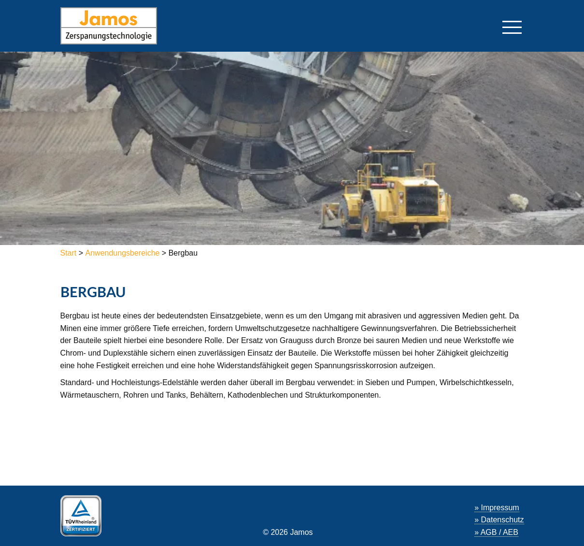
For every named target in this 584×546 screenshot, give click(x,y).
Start (69, 253)
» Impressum (496, 507)
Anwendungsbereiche (122, 253)
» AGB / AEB (496, 532)
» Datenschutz (499, 520)
